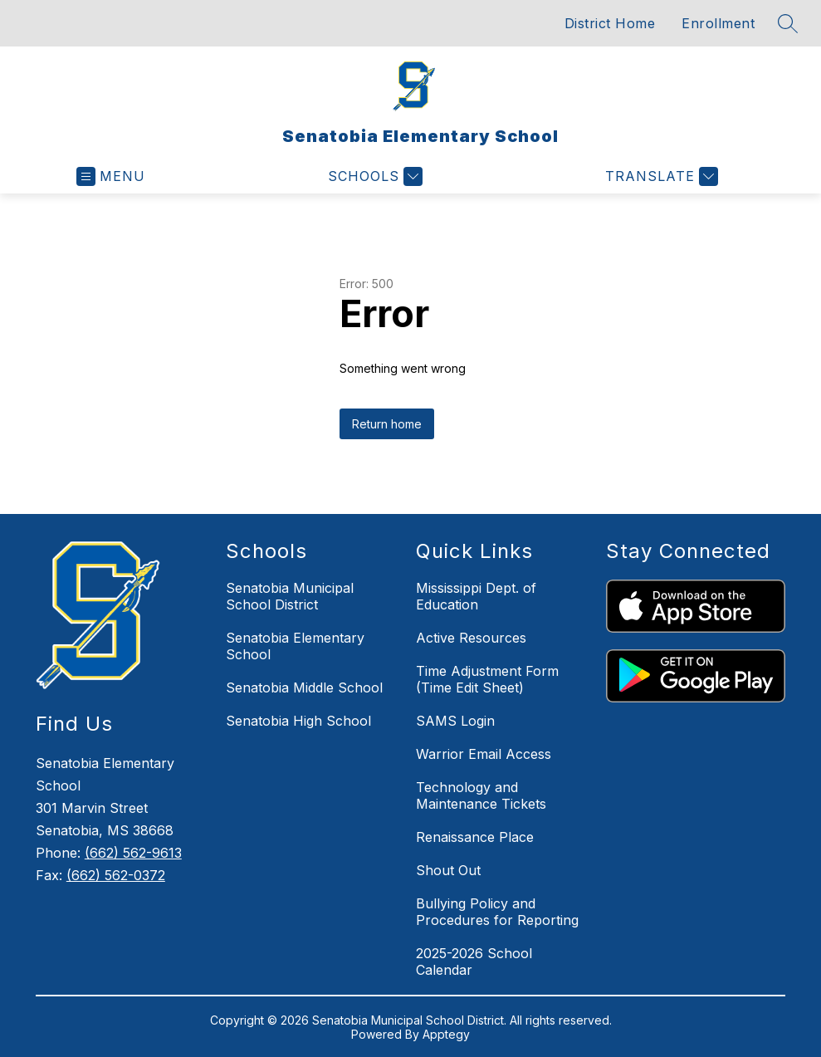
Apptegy (446, 1034)
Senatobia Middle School (304, 687)
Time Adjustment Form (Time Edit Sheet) (487, 679)
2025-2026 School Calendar (474, 961)
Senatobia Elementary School (295, 646)
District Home (610, 23)
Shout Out (448, 870)
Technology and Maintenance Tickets (481, 795)
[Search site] (788, 23)
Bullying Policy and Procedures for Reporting (497, 911)
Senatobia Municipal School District (290, 596)
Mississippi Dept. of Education (476, 596)
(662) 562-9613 (133, 852)
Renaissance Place (475, 837)
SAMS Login (455, 720)
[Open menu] (110, 176)
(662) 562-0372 (115, 875)
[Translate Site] (659, 176)
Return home (387, 424)
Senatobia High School (298, 720)
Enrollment (718, 23)
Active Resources (471, 637)
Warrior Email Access (483, 754)
